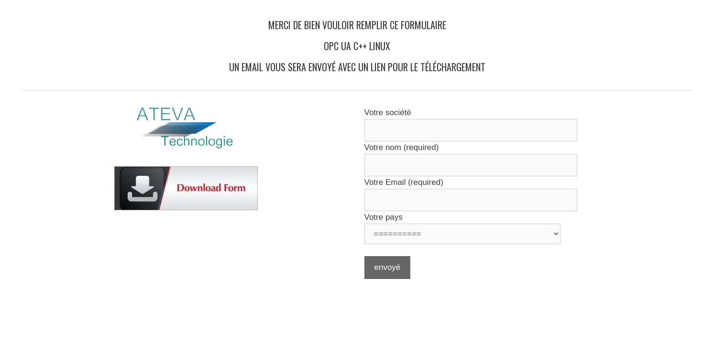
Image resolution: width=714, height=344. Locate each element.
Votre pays (383, 217)
